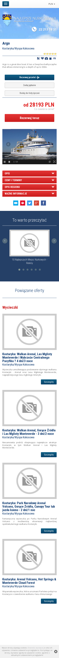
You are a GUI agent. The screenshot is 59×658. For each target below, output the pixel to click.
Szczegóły (49, 382)
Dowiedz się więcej (36, 648)
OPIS (7, 173)
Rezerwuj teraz (29, 118)
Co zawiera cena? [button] (44, 109)
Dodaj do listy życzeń (29, 93)
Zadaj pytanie (29, 85)
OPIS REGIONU (12, 187)
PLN (51, 3)
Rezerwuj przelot (30, 77)
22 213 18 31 (48, 29)
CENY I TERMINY (13, 180)
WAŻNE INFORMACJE (16, 193)
